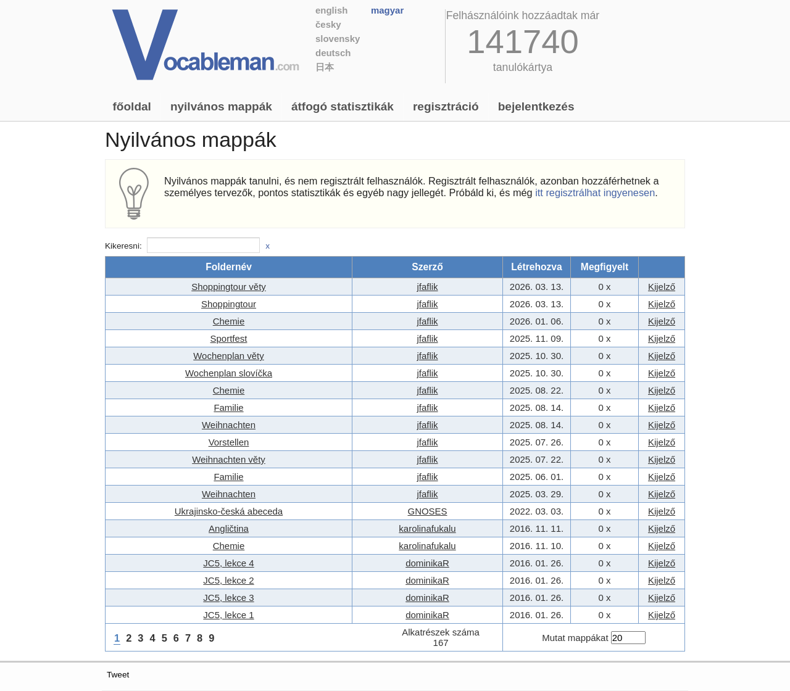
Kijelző (661, 286)
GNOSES (427, 511)
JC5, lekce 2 (228, 580)
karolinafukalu (427, 528)
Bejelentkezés (536, 106)
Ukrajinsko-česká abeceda (229, 511)
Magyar (387, 10)
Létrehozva (536, 267)
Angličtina (229, 528)
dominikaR (427, 563)
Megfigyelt (604, 267)
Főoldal (132, 106)
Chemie (229, 321)
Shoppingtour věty (228, 286)
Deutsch (333, 53)
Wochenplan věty (228, 355)
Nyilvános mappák (221, 106)
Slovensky (337, 38)
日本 (324, 67)
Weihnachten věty (228, 459)
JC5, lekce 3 (228, 597)
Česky (328, 24)
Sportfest (228, 338)
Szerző (427, 267)
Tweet (118, 674)
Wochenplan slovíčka (228, 373)
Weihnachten (229, 425)
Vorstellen (229, 442)
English (331, 10)
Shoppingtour (228, 304)
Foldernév (229, 267)
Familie (228, 407)
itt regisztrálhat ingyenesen (595, 192)
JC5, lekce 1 (228, 615)
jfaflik (427, 286)
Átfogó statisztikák (342, 106)
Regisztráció (446, 106)
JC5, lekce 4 (228, 563)
